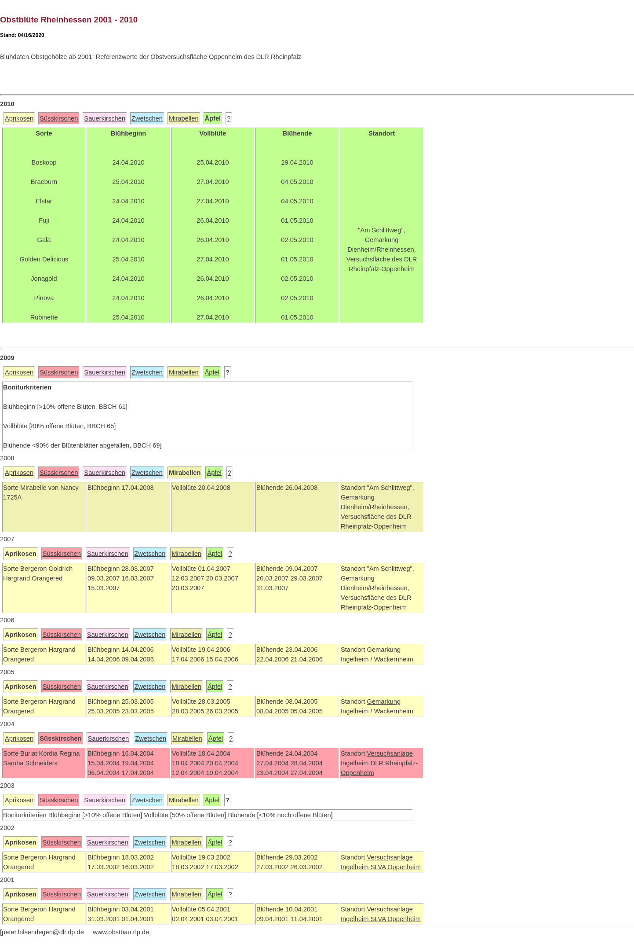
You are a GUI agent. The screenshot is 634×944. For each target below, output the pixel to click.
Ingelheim (356, 763)
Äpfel (212, 372)
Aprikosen (19, 118)
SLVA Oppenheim (396, 867)
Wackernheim (393, 711)
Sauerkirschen (104, 118)
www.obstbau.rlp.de (121, 932)
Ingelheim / (356, 711)
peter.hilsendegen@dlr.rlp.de (43, 932)
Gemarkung (384, 701)
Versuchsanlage (389, 753)
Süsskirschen (59, 118)
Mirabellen (184, 118)
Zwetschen (147, 118)
